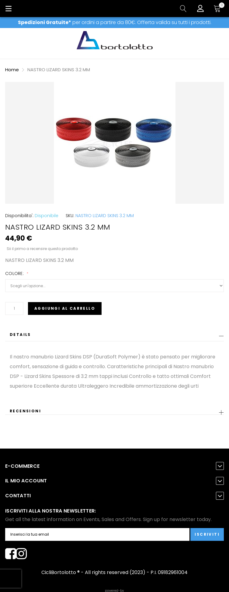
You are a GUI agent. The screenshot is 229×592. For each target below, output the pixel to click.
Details (20, 334)
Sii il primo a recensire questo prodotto (42, 248)
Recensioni (25, 411)
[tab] (114, 336)
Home (12, 69)
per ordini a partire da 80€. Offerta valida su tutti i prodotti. (114, 22)
